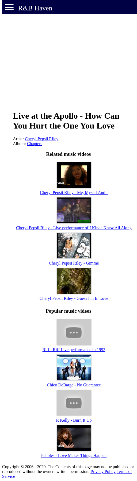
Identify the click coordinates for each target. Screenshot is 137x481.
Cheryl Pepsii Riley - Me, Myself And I (74, 192)
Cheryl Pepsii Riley (41, 139)
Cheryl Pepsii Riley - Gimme (74, 263)
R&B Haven (35, 8)
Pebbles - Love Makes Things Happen (74, 455)
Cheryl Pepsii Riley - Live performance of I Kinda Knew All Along (73, 228)
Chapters (34, 143)
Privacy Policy (103, 471)
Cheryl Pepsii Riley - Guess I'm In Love (74, 298)
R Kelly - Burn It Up (74, 420)
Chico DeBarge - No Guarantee (74, 385)
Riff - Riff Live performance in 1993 (74, 349)
